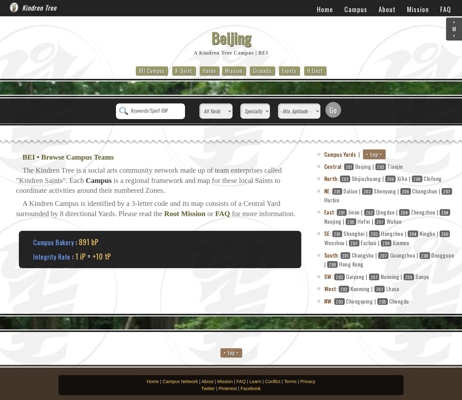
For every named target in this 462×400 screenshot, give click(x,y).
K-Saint (183, 71)
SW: (328, 276)
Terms (290, 381)
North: (331, 178)
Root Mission (184, 214)
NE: (327, 191)
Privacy (307, 381)
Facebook (251, 388)
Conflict (272, 381)
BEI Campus (152, 71)
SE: (327, 233)
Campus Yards (340, 154)
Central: (333, 166)
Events (289, 71)
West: (330, 288)
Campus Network (180, 381)
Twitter (208, 388)
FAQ (445, 9)
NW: (328, 301)
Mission (418, 9)
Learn (255, 381)
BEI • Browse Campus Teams (68, 157)
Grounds (262, 71)
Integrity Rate (51, 256)
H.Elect (315, 71)
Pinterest (228, 388)
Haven (209, 71)
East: (329, 212)
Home (325, 9)
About (387, 9)
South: (331, 255)
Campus (355, 9)
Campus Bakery (53, 242)
